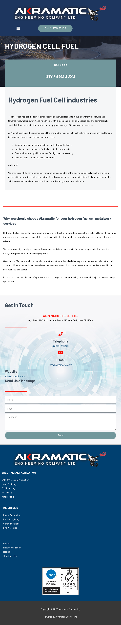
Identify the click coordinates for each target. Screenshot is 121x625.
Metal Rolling (8, 496)
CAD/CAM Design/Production (15, 479)
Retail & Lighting (11, 519)
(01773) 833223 (61, 346)
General (7, 543)
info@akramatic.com (60, 364)
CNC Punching (8, 488)
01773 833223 (60, 76)
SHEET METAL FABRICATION (19, 472)
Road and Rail (10, 556)
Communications (11, 523)
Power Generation (11, 515)
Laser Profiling (9, 484)
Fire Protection (10, 527)
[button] (55, 28)
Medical (6, 551)
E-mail (60, 360)
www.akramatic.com (15, 376)
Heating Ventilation (12, 547)
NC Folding (7, 492)
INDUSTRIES (10, 507)
